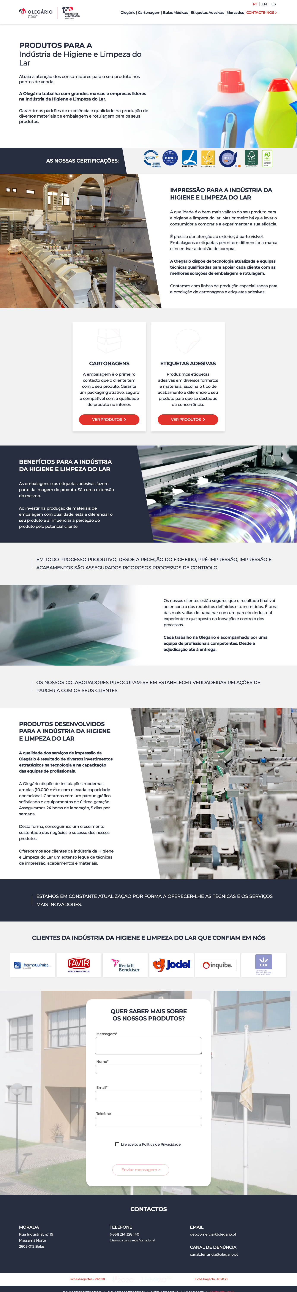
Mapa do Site (194, 1272)
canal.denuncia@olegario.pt (214, 1235)
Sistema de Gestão (164, 1272)
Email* (101, 1069)
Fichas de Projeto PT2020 (82, 1272)
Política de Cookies (187, 1286)
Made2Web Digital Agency (243, 1286)
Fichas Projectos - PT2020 (113, 1260)
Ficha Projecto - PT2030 (185, 1260)
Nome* (102, 1043)
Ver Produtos (107, 400)
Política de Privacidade (161, 1125)
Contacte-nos (220, 1272)
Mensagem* (106, 1015)
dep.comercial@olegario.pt (213, 1215)
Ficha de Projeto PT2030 (126, 1272)
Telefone (103, 1095)
